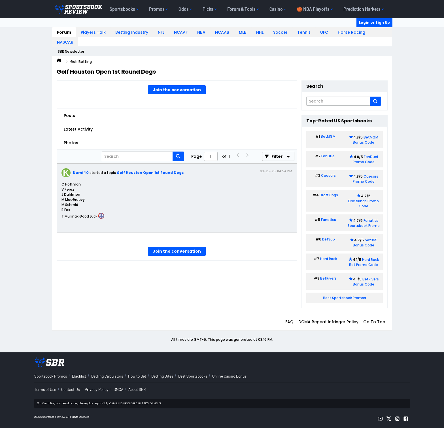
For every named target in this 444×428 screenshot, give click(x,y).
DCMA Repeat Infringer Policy (328, 322)
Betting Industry (131, 32)
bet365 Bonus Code (365, 243)
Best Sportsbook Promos (344, 297)
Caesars (328, 175)
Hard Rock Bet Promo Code (364, 262)
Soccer (280, 32)
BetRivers (328, 278)
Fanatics (328, 219)
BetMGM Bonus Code (365, 140)
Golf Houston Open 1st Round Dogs (150, 172)
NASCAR (65, 42)
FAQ (289, 322)
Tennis (304, 32)
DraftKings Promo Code (363, 203)
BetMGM (328, 136)
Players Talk (93, 32)
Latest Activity (78, 129)
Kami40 (81, 172)
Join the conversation (177, 90)
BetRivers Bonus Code (366, 282)
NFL (161, 32)
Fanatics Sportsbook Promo (364, 223)
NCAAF (181, 32)
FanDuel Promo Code (365, 159)
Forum (64, 32)
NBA (201, 32)
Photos (71, 143)
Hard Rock (328, 258)
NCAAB (222, 32)
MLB (243, 32)
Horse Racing (351, 32)
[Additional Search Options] (367, 101)
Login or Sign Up (374, 22)
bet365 (328, 239)
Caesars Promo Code (366, 179)
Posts (69, 115)
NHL (260, 32)
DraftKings (329, 195)
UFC (324, 32)
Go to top (374, 322)
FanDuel (328, 156)
